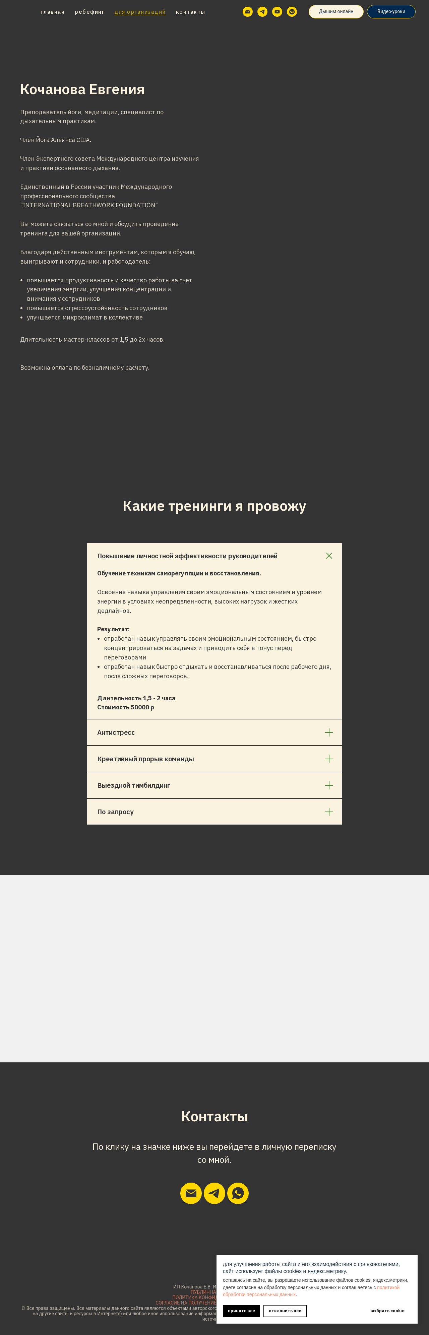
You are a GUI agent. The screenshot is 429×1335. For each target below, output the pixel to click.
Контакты (190, 11)
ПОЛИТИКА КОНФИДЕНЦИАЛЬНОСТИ (214, 1297)
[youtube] (277, 12)
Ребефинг (90, 11)
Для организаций (140, 11)
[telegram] (262, 12)
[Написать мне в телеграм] (214, 1193)
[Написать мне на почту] (191, 1193)
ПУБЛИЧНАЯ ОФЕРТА (215, 1292)
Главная (53, 11)
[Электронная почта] (248, 12)
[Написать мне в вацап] (238, 1193)
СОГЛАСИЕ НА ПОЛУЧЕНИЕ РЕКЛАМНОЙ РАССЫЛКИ (214, 1303)
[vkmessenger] (292, 12)
